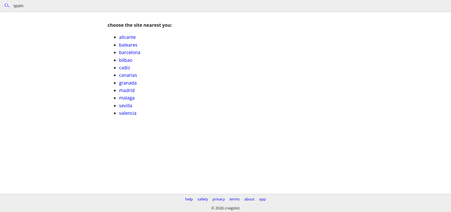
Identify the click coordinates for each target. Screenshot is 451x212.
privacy (219, 199)
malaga (127, 98)
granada (128, 83)
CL (6, 5)
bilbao (125, 60)
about (249, 199)
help (189, 199)
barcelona (129, 52)
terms (235, 199)
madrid (127, 90)
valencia (127, 113)
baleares (128, 45)
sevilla (125, 105)
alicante (127, 37)
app (262, 199)
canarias (128, 75)
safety (203, 199)
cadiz (124, 67)
